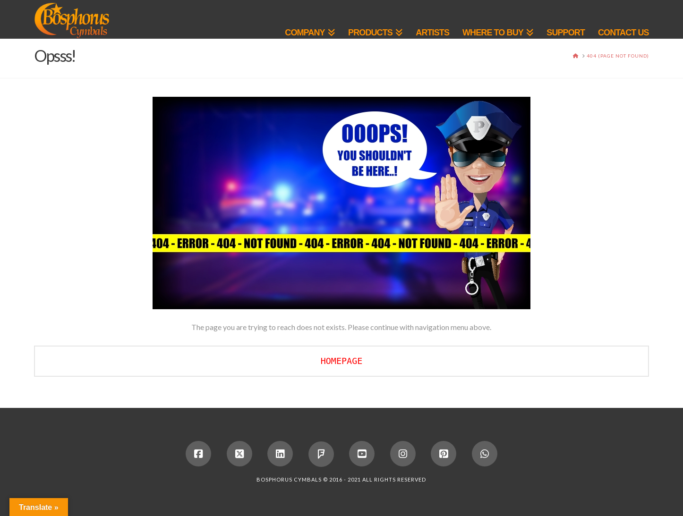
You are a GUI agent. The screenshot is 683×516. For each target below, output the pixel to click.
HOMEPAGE (342, 361)
